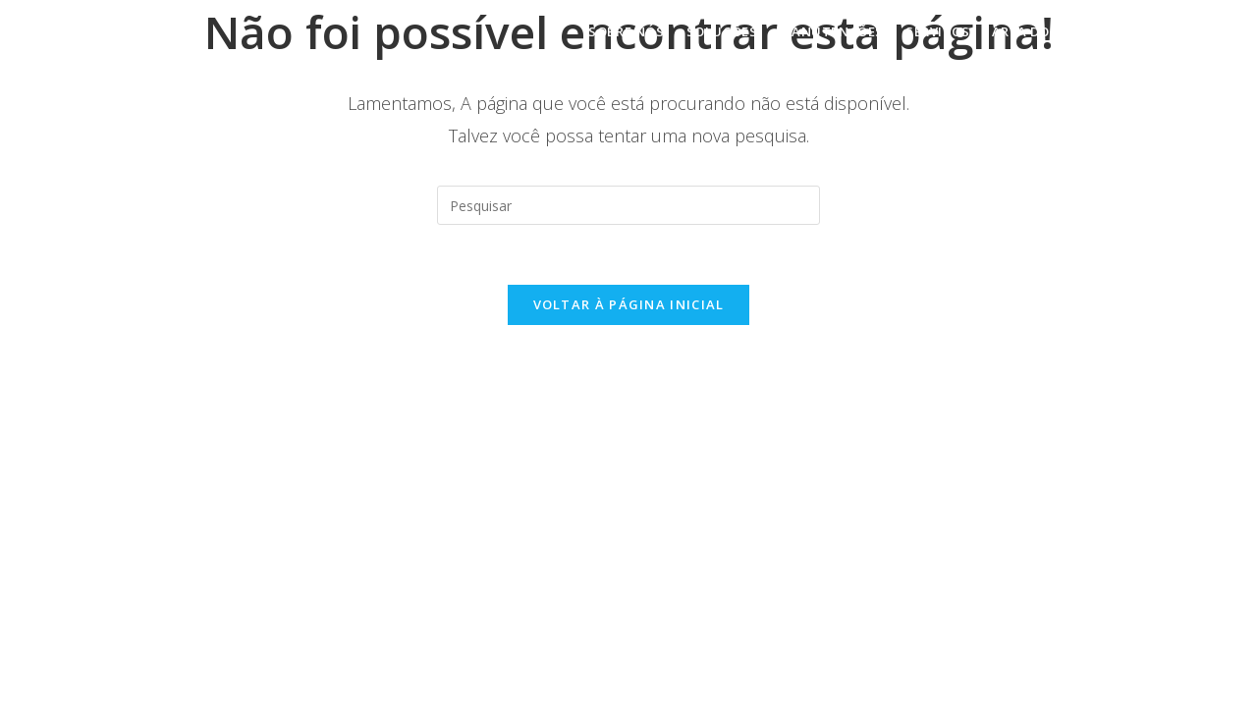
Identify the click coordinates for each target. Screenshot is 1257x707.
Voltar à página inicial (629, 304)
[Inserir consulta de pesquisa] (628, 205)
